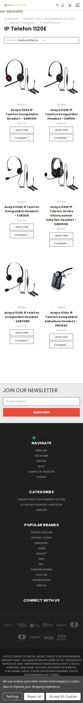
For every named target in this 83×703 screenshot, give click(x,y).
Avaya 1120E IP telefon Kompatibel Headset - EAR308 (21, 211)
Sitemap (41, 477)
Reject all (34, 696)
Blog (41, 466)
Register (48, 471)
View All (41, 585)
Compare (21, 138)
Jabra (42, 548)
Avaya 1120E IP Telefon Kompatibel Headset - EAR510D (22, 114)
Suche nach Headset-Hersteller (42, 504)
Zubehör (41, 510)
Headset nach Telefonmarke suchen (41, 499)
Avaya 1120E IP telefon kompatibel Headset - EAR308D (21, 317)
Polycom (41, 574)
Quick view (21, 130)
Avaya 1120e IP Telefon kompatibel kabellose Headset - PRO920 (61, 319)
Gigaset (41, 553)
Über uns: (41, 450)
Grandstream (41, 580)
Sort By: (11, 40)
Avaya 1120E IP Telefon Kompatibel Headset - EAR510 (61, 114)
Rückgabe (41, 456)
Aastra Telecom (41, 532)
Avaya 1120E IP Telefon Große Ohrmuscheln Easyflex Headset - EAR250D (61, 215)
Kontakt (41, 461)
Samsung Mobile (41, 569)
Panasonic (41, 543)
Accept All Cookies (63, 696)
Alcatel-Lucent (41, 537)
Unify (41, 559)
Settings (12, 696)
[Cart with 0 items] (70, 5)
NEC (41, 564)
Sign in (33, 471)
